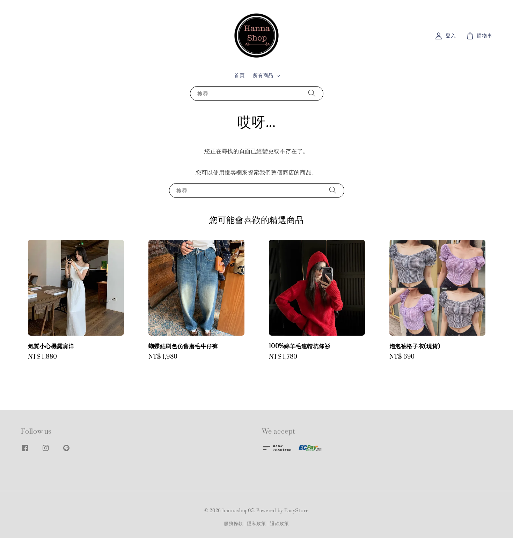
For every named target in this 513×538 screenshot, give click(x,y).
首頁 (239, 75)
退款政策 (279, 524)
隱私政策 (256, 524)
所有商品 (263, 76)
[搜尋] (312, 93)
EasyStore (296, 511)
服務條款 (233, 524)
